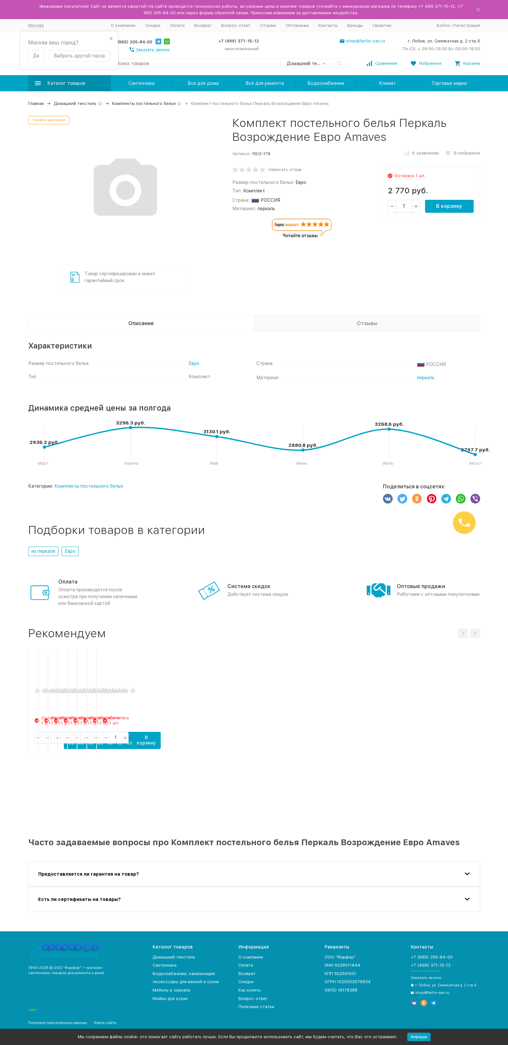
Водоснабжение (325, 83)
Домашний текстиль (75, 103)
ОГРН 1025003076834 (348, 981)
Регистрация (467, 25)
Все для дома (203, 83)
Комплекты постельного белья (144, 103)
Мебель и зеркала (171, 990)
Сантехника (141, 83)
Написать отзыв (285, 169)
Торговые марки (449, 83)
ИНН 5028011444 (342, 965)
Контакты (328, 25)
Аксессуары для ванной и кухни (186, 981)
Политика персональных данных (57, 1023)
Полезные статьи (256, 1006)
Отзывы (268, 25)
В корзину (449, 206)
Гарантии (382, 25)
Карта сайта (105, 1023)
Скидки (152, 25)
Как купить (249, 990)
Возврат (203, 25)
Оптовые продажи (421, 586)
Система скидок (249, 586)
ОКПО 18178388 (341, 990)
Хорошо (418, 1036)
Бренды (355, 25)
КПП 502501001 (340, 973)
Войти (443, 25)
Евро (194, 363)
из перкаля (43, 551)
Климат (387, 83)
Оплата (177, 25)
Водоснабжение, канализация (184, 973)
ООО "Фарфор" (340, 957)
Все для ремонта (265, 83)
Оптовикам (297, 25)
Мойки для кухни (170, 998)
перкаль (425, 377)
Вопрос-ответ (235, 25)
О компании (123, 25)
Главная (36, 103)
